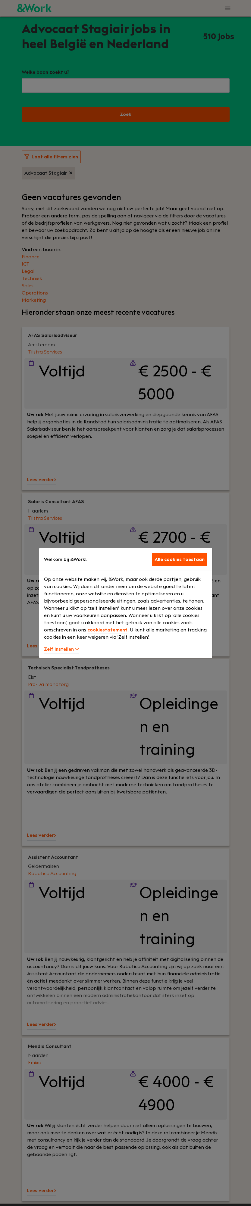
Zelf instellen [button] (61, 649)
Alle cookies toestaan (180, 559)
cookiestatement (107, 630)
